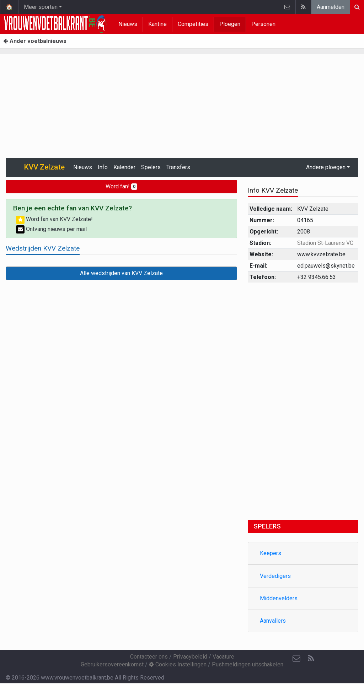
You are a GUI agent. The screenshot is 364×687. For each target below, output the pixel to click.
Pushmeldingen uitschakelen (247, 664)
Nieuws (127, 24)
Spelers (151, 167)
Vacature (223, 656)
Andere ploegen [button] (326, 167)
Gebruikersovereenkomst (112, 664)
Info (103, 167)
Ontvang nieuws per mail (51, 229)
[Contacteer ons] (296, 658)
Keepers (270, 553)
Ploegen (229, 24)
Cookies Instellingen (178, 664)
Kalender (124, 167)
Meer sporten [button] (41, 7)
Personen (263, 24)
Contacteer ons (149, 656)
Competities (193, 24)
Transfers (178, 167)
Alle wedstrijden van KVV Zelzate (121, 273)
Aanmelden (330, 7)
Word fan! (121, 186)
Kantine (157, 24)
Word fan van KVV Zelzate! (54, 219)
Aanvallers (273, 620)
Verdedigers (275, 576)
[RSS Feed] (311, 658)
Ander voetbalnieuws (34, 41)
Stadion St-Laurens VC (325, 243)
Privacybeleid (190, 656)
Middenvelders (279, 598)
